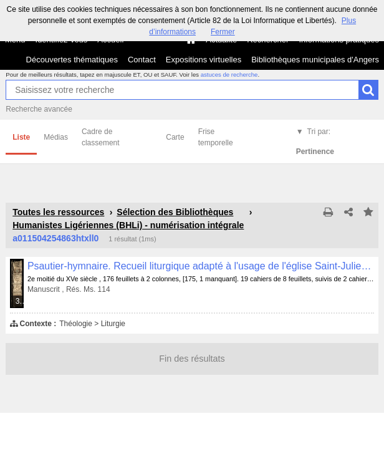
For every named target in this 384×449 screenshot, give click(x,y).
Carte (175, 137)
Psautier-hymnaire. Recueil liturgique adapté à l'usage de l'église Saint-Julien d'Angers (200, 266)
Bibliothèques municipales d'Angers (315, 59)
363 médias (20, 301)
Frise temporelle (215, 137)
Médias (56, 137)
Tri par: (315, 141)
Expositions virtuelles (203, 59)
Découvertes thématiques (72, 59)
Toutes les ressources (58, 212)
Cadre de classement (101, 137)
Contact (142, 59)
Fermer (223, 31)
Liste (21, 137)
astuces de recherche (229, 74)
